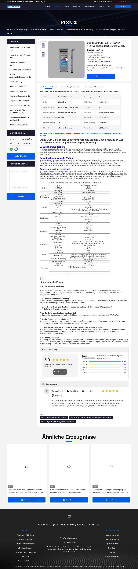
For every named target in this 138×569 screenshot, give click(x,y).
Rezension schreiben (60, 372)
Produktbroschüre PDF (102, 61)
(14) (15, 82)
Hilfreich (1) (59, 396)
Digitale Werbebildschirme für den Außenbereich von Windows (91, 417)
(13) (20, 76)
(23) (19, 63)
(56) (19, 49)
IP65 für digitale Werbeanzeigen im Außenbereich (57, 422)
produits (19, 30)
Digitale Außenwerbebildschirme (35, 30)
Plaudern (123, 7)
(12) (19, 86)
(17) (20, 96)
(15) (19, 119)
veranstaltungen (89, 7)
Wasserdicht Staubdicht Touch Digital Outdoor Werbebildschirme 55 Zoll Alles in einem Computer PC (67, 491)
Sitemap (112, 552)
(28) (20, 70)
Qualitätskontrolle (112, 544)
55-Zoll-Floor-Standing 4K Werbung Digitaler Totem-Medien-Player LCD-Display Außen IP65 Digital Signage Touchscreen (111, 491)
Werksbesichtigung (112, 539)
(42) (18, 91)
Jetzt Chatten (21, 156)
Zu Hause (46, 7)
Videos (66, 7)
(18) (19, 105)
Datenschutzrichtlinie (112, 556)
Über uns (76, 7)
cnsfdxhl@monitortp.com (103, 1)
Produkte (57, 7)
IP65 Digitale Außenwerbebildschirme (53, 417)
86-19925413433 (124, 1)
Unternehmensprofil (112, 535)
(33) (19, 101)
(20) (18, 111)
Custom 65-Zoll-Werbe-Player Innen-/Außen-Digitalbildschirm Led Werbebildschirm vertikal (25, 491)
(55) (19, 56)
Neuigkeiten (112, 548)
